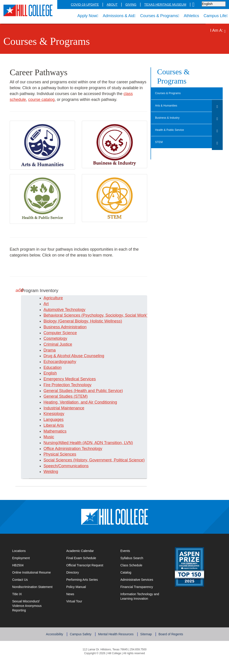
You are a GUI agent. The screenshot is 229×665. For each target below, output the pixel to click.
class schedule (129, 93)
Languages (53, 419)
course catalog (22, 99)
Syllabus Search (131, 558)
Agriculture (53, 298)
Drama (49, 350)
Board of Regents (169, 631)
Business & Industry (167, 118)
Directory (72, 572)
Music (48, 437)
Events (124, 551)
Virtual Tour (74, 601)
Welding (50, 471)
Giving (136, 5)
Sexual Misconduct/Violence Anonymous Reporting (33, 603)
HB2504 (17, 565)
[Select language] (214, 4)
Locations (18, 551)
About (119, 5)
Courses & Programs (168, 93)
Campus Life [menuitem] (216, 16)
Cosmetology (55, 338)
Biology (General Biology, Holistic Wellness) (82, 321)
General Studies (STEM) (64, 396)
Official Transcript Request (88, 565)
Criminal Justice (57, 344)
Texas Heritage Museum (167, 5)
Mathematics (55, 431)
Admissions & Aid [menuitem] (117, 16)
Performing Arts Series (81, 580)
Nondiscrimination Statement (31, 587)
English (50, 373)
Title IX (17, 594)
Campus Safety (82, 631)
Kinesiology (54, 413)
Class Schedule (142, 565)
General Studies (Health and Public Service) (81, 390)
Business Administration (64, 327)
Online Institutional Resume (34, 572)
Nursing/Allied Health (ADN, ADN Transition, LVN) (87, 442)
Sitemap (144, 631)
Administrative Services (136, 580)
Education (52, 367)
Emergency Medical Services (68, 379)
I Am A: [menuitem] (218, 31)
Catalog (125, 572)
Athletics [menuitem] (190, 16)
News (70, 594)
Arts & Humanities (166, 105)
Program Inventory (37, 290)
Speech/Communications (64, 466)
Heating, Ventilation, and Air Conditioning (79, 402)
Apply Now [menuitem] (84, 16)
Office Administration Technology (72, 448)
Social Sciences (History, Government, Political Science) (91, 460)
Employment (20, 558)
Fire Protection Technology (67, 385)
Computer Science (59, 333)
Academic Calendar (79, 551)
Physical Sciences (58, 454)
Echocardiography (59, 361)
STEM (158, 142)
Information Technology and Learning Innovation (139, 596)
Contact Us (33, 579)
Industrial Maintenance (63, 408)
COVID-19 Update (93, 5)
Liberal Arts (54, 425)
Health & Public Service (170, 130)
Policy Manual (75, 587)
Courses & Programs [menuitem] (159, 16)
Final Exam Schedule (88, 558)
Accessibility (57, 631)
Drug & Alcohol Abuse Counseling (73, 356)
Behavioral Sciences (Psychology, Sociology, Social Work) (92, 315)
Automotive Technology (64, 309)
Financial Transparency (135, 587)
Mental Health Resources (115, 631)
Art (46, 303)
